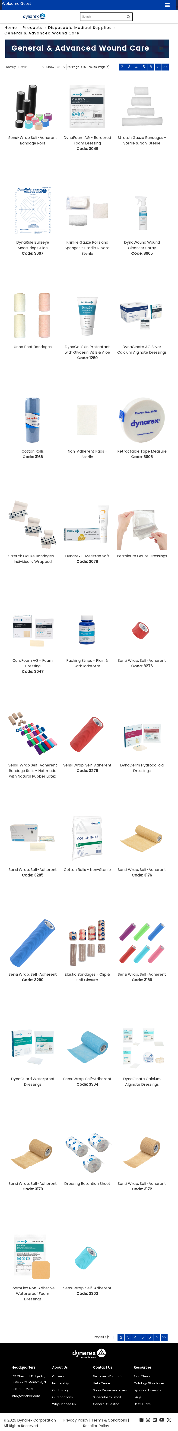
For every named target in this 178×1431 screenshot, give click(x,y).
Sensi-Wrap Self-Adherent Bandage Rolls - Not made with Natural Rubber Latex (32, 771)
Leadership (60, 1383)
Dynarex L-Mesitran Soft (87, 556)
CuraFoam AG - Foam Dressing (33, 663)
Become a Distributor (109, 1376)
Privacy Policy (76, 1420)
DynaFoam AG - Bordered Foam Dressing (87, 140)
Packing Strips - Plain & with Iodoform (87, 663)
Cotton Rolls (33, 451)
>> (165, 67)
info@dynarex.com (26, 1396)
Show (50, 67)
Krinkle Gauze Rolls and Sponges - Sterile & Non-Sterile (87, 248)
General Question (106, 1404)
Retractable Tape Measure (142, 451)
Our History (60, 1390)
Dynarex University (147, 1390)
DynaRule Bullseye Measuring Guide (32, 245)
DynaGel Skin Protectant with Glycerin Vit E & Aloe (87, 349)
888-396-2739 (22, 1389)
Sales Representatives (110, 1390)
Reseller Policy (96, 1425)
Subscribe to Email (107, 1397)
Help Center (102, 1383)
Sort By (11, 67)
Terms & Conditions (109, 1420)
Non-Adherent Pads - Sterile (87, 454)
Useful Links (142, 1404)
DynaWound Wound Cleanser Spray (142, 245)
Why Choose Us (64, 1404)
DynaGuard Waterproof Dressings (32, 1081)
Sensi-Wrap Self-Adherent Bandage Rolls (32, 140)
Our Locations (62, 1397)
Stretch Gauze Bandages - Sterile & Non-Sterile (142, 140)
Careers (58, 1376)
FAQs (137, 1397)
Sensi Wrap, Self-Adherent (142, 660)
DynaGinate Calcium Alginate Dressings (142, 1081)
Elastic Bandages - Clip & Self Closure (87, 977)
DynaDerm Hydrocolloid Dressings (142, 768)
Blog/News (142, 1376)
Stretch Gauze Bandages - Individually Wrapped (32, 558)
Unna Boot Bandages (33, 346)
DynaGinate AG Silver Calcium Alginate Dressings (142, 349)
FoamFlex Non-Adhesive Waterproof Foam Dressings (32, 1293)
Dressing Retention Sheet (87, 1183)
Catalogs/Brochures (149, 1383)
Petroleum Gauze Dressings (142, 556)
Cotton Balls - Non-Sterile (87, 869)
